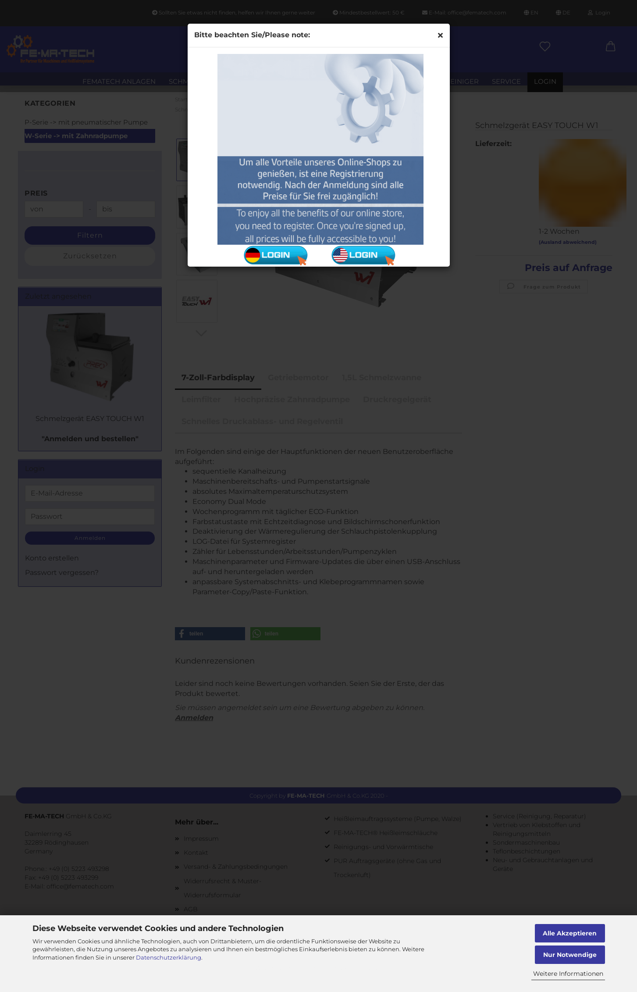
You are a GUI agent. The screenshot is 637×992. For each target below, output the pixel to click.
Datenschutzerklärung (168, 957)
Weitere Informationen (568, 974)
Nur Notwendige (570, 955)
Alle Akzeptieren (570, 933)
